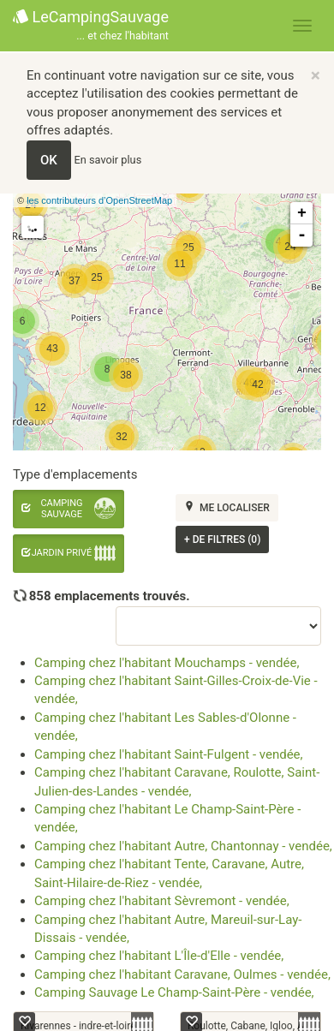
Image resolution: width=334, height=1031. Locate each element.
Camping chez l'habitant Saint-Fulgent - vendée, (168, 754)
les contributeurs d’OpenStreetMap (99, 200)
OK (48, 160)
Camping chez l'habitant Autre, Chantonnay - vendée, (183, 846)
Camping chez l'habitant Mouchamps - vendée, (166, 662)
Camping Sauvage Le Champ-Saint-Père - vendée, (174, 992)
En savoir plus (108, 159)
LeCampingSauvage (91, 26)
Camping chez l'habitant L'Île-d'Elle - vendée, (158, 955)
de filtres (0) (222, 539)
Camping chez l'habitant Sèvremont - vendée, (161, 901)
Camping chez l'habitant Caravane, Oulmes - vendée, (182, 974)
